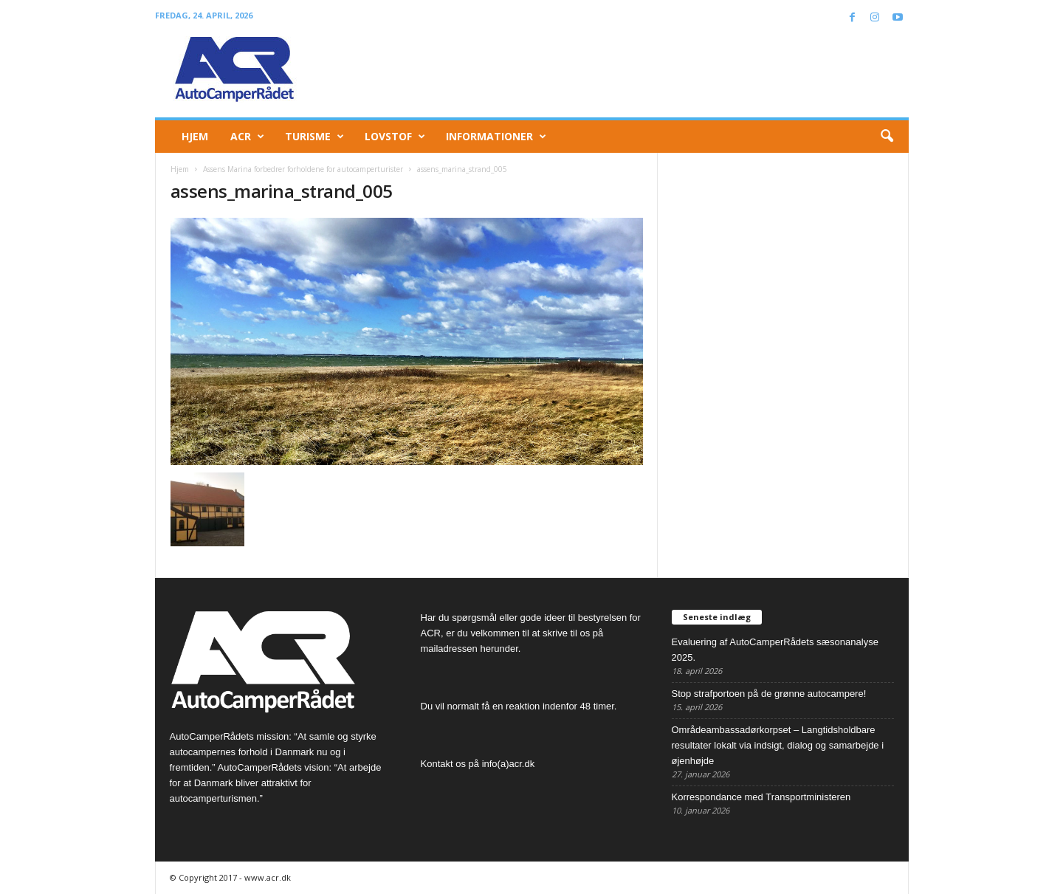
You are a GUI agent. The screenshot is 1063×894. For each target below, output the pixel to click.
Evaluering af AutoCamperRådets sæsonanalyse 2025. (775, 649)
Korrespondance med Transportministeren (761, 796)
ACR (247, 136)
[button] (886, 136)
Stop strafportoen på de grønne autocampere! (769, 693)
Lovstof (395, 136)
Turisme (314, 136)
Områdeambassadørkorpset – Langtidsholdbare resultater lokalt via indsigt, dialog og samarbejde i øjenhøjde (778, 745)
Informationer (496, 136)
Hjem (195, 136)
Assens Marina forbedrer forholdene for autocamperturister (303, 169)
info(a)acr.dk (508, 763)
